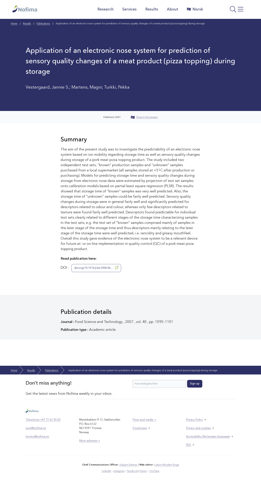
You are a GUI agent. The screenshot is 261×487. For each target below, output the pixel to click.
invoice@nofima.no (37, 436)
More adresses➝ (89, 440)
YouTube (154, 471)
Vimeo (143, 471)
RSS (188, 445)
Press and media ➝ (144, 420)
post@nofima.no (36, 428)
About (172, 9)
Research (105, 9)
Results (151, 9)
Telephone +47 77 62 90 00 (43, 420)
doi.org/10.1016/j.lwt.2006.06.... (96, 267)
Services (129, 9)
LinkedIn (106, 471)
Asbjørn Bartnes (128, 465)
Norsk (195, 9)
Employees (140, 428)
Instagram (119, 471)
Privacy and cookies (198, 428)
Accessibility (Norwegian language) (208, 436)
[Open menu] (228, 10)
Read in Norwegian (144, 117)
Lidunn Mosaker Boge (166, 465)
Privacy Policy (194, 420)
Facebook (132, 471)
